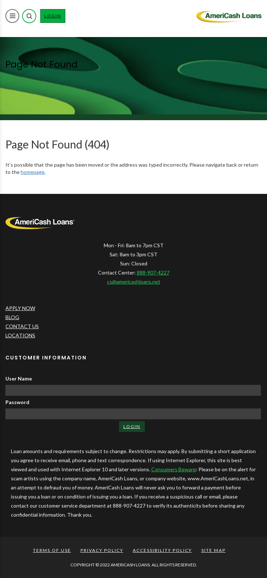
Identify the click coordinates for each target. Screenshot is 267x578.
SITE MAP (213, 550)
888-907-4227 (153, 272)
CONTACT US (22, 326)
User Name (18, 378)
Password (17, 402)
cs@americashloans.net (133, 281)
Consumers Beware (173, 469)
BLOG (12, 317)
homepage (33, 172)
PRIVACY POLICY (102, 550)
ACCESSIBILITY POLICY (162, 550)
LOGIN (54, 17)
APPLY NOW (20, 308)
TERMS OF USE (52, 550)
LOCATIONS (20, 335)
